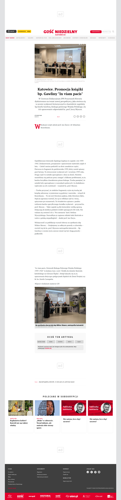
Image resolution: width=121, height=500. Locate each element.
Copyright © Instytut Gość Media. (94, 488)
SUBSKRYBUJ (96, 31)
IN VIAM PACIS (59, 382)
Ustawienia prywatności (42, 477)
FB (78, 116)
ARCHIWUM (67, 38)
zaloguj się (107, 31)
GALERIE (30, 38)
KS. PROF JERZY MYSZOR (68, 382)
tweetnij (81, 116)
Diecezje (93, 38)
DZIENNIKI (52, 382)
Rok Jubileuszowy (55, 38)
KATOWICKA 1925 (41, 38)
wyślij (84, 116)
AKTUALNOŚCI (20, 38)
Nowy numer (10, 38)
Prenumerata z (24, 31)
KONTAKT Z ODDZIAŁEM (80, 38)
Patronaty (102, 38)
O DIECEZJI (111, 38)
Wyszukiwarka (113, 31)
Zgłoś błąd (12, 488)
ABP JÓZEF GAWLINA (44, 382)
